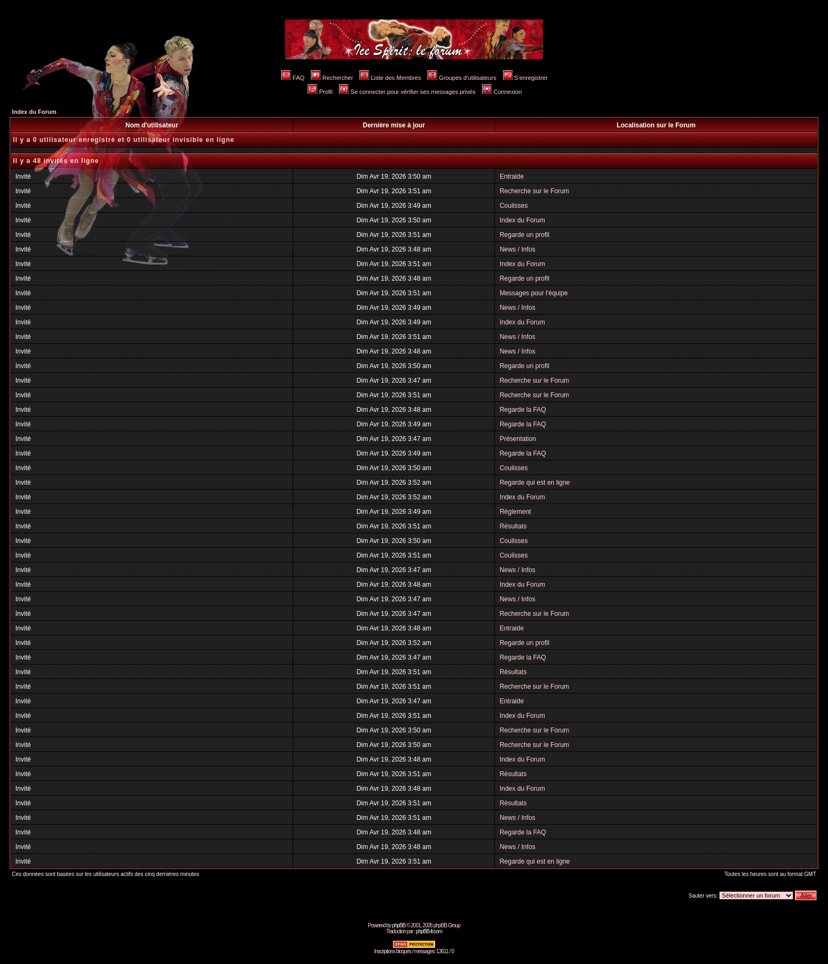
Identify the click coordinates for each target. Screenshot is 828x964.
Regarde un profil (524, 235)
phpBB (398, 925)
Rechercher (332, 77)
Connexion (502, 92)
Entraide (512, 176)
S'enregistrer (525, 77)
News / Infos (517, 249)
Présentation (518, 439)
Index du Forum (34, 111)
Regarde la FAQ (523, 409)
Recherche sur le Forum (534, 191)
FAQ (292, 77)
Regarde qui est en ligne (535, 482)
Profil (320, 92)
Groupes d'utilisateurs (461, 77)
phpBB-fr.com (429, 931)
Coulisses (514, 205)
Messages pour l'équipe (534, 293)
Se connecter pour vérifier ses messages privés (407, 92)
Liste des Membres (390, 77)
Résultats (513, 526)
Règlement (515, 511)
